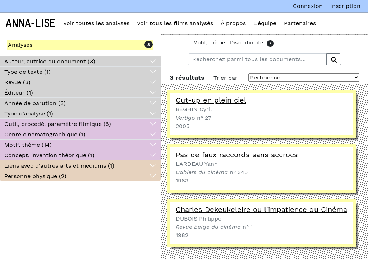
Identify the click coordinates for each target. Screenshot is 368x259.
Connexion (308, 6)
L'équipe (264, 23)
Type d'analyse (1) (28, 113)
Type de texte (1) (27, 71)
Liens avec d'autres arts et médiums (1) (59, 165)
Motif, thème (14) (28, 144)
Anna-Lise (31, 23)
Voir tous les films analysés (175, 23)
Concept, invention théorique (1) (49, 155)
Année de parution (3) (35, 103)
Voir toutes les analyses (96, 23)
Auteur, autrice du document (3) (49, 61)
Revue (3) (17, 82)
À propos (233, 23)
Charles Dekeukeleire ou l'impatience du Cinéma (261, 209)
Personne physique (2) (35, 176)
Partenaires (300, 23)
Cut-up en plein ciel (211, 100)
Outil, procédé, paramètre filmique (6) (57, 124)
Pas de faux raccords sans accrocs (237, 154)
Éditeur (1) (18, 92)
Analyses (20, 44)
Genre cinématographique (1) (45, 134)
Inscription (345, 6)
